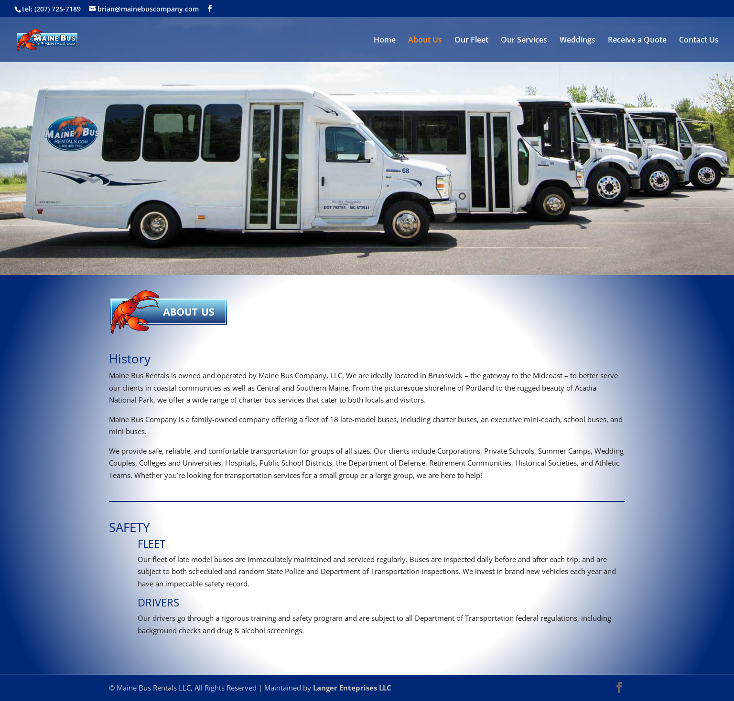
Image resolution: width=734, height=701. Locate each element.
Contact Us (699, 40)
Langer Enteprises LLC (352, 687)
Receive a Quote (637, 40)
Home (385, 40)
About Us (425, 40)
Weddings (577, 40)
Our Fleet (471, 40)
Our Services (524, 40)
